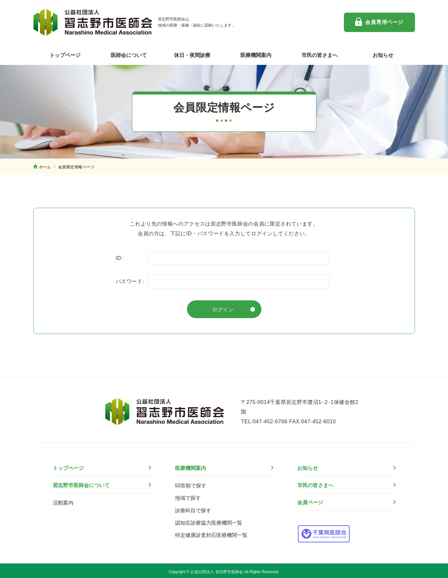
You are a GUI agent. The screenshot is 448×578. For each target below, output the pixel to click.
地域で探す (188, 495)
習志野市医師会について (81, 483)
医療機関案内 (255, 55)
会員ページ (310, 500)
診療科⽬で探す (193, 508)
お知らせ (383, 55)
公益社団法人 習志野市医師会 (93, 22)
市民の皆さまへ (319, 55)
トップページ (65, 55)
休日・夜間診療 (192, 55)
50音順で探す (191, 483)
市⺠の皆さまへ (315, 483)
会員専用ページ (384, 22)
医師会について (129, 55)
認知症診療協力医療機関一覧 (208, 520)
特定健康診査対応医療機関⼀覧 (211, 532)
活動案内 (63, 500)
